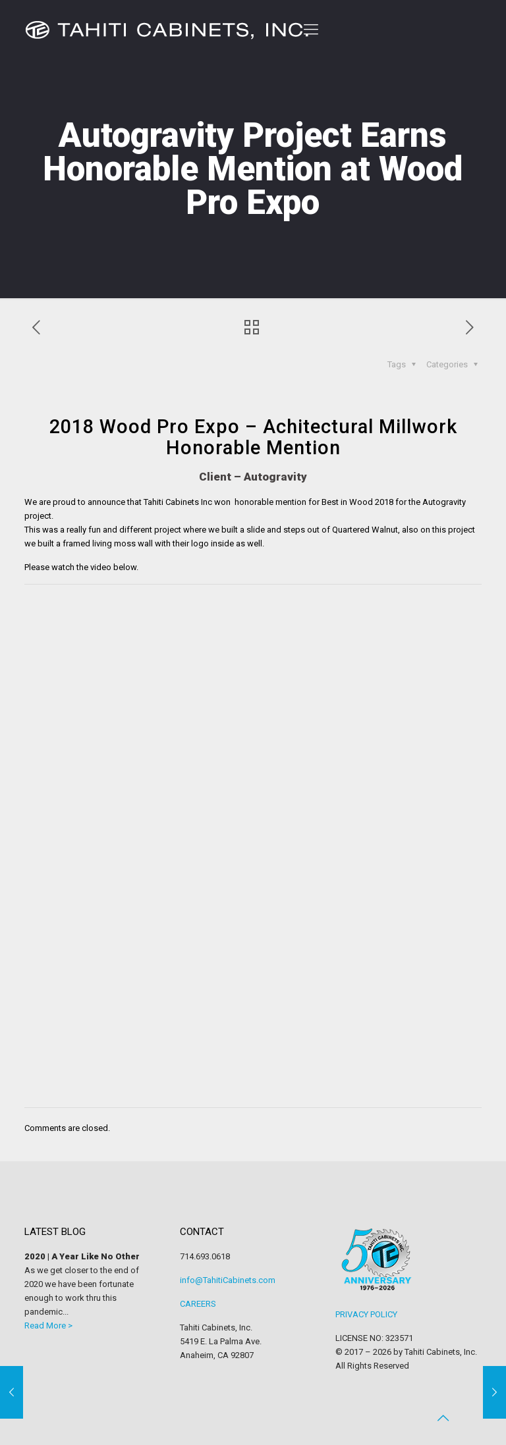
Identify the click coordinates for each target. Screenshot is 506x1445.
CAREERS (198, 1304)
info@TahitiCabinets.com (227, 1280)
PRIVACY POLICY (366, 1314)
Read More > (48, 1325)
